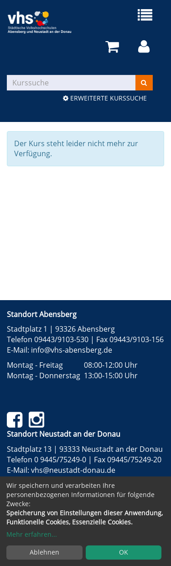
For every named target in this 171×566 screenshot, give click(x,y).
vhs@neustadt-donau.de (73, 470)
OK (123, 552)
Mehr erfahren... (31, 534)
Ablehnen (44, 552)
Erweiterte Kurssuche (105, 98)
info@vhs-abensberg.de (71, 350)
